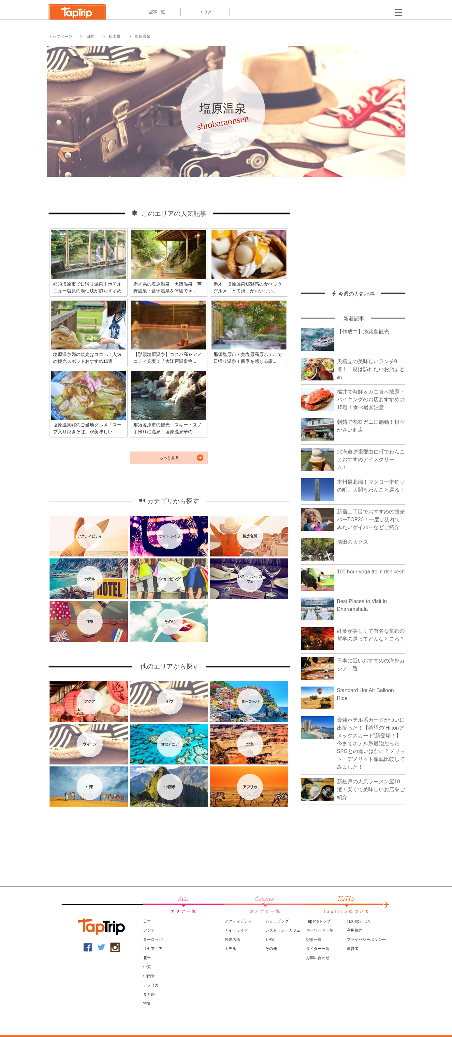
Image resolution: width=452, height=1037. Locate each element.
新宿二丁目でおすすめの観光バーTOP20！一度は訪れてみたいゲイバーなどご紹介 (371, 519)
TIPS (269, 939)
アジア (149, 930)
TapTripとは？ (359, 921)
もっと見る (169, 457)
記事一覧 (156, 12)
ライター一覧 (317, 948)
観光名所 (232, 939)
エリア (204, 12)
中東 (147, 967)
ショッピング (277, 921)
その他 (271, 948)
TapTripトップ (318, 921)
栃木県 (114, 36)
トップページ (60, 36)
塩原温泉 (143, 36)
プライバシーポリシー (366, 939)
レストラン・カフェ (282, 930)
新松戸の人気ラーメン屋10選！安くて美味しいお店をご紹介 (371, 789)
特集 (147, 1003)
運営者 (352, 948)
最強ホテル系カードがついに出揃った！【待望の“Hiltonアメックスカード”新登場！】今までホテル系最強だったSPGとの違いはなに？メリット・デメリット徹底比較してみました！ (371, 743)
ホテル (230, 948)
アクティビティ (238, 921)
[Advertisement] (353, 230)
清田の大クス (352, 542)
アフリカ (151, 985)
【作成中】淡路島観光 (363, 331)
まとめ (149, 994)
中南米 (149, 976)
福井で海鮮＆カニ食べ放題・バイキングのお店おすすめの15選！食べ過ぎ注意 (371, 399)
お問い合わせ (317, 958)
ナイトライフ (236, 930)
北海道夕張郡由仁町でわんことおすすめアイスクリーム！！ (371, 459)
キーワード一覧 (319, 930)
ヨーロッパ (153, 939)
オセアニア (153, 948)
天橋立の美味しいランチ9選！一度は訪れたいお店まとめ (371, 369)
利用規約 (354, 930)
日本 (90, 36)
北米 (147, 958)
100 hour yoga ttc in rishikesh (371, 571)
